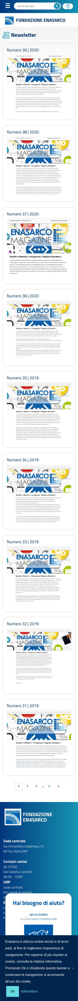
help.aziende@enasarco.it (21, 912)
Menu (10, 6)
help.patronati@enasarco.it (22, 917)
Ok (12, 991)
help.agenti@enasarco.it (20, 907)
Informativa (29, 991)
